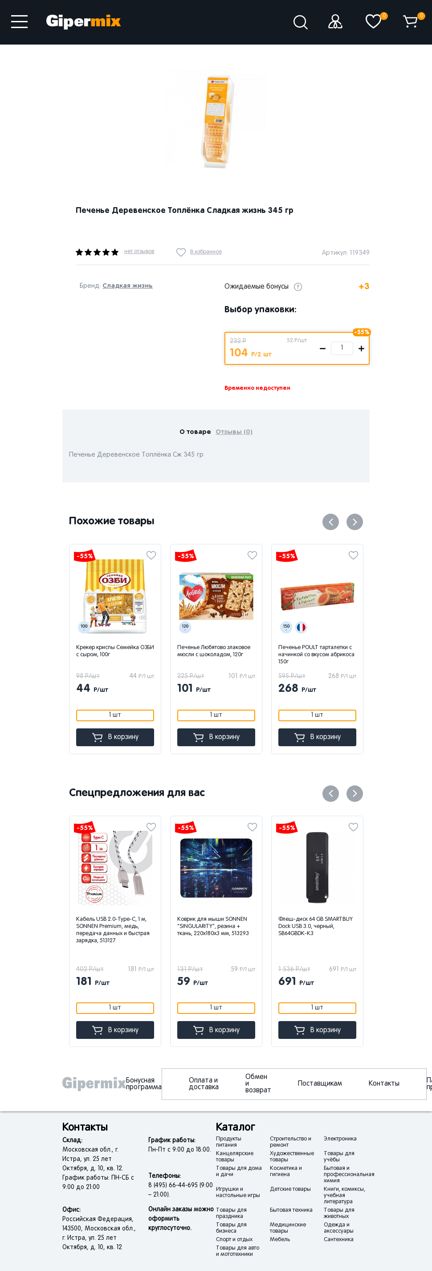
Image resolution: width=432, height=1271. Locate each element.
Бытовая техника (291, 1210)
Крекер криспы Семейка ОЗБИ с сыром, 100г (115, 651)
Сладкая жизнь (127, 285)
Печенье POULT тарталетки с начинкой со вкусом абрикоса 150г (316, 655)
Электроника (340, 1139)
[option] (216, 120)
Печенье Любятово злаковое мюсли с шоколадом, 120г (213, 651)
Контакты (384, 1084)
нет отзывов (139, 251)
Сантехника (339, 1239)
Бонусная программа (144, 1084)
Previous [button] (330, 522)
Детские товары (290, 1189)
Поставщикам (320, 1084)
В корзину (115, 737)
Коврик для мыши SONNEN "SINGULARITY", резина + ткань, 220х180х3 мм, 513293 (237, 926)
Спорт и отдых (234, 1239)
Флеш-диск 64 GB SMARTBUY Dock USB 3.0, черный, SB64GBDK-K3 (339, 926)
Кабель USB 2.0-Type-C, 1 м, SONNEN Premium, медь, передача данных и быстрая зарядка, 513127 (136, 930)
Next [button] (354, 522)
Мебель (280, 1239)
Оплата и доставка (204, 1084)
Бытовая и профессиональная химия (349, 1175)
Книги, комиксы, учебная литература (344, 1196)
